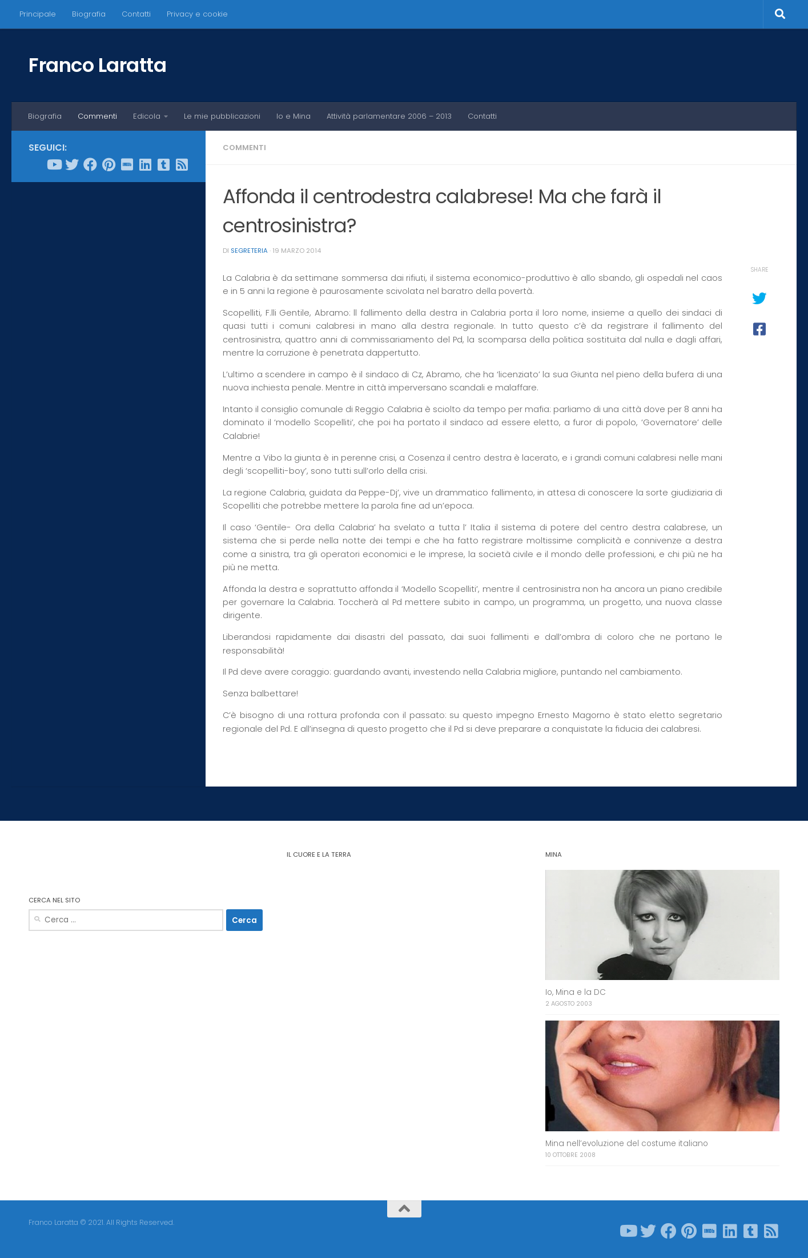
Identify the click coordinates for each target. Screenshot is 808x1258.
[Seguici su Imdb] (127, 164)
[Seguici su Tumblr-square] (163, 164)
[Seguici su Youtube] (54, 164)
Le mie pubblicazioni (222, 116)
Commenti (97, 116)
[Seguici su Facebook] (90, 164)
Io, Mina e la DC (575, 992)
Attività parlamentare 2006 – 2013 (389, 116)
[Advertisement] (108, 364)
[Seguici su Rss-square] (181, 164)
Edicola (146, 116)
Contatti (136, 14)
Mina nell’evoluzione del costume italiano (626, 1143)
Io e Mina (293, 116)
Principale (37, 14)
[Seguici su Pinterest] (108, 164)
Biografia (89, 14)
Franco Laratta (97, 65)
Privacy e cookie (197, 14)
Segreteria (249, 250)
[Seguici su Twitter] (72, 164)
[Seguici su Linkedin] (145, 164)
